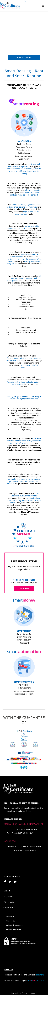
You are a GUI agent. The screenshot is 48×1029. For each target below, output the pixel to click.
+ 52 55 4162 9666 (26, 846)
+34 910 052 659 (21, 850)
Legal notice (8, 896)
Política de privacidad (14, 925)
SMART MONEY (24, 631)
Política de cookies (13, 929)
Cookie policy (8, 907)
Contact (6, 891)
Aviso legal (10, 921)
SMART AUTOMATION (24, 682)
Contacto (9, 916)
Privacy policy (9, 902)
